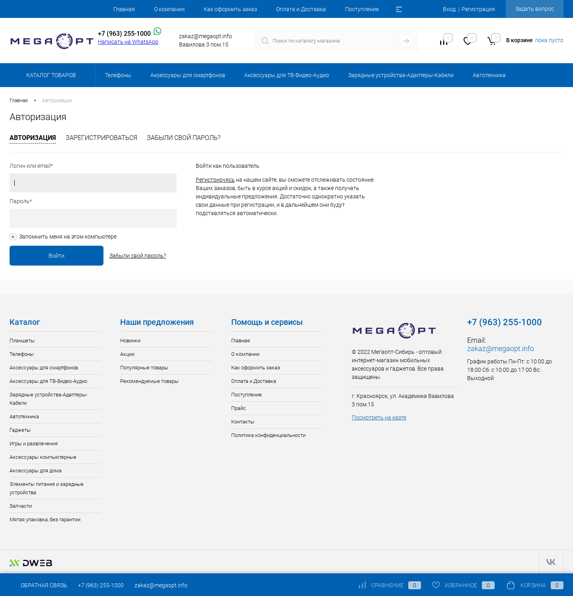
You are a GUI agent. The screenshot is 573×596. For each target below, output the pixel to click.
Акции (127, 354)
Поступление (362, 9)
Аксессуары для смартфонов (44, 368)
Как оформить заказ (230, 9)
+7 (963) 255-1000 (101, 585)
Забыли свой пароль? (183, 138)
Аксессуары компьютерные (43, 457)
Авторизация (33, 138)
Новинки (130, 341)
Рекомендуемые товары (149, 381)
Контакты (242, 422)
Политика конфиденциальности (268, 435)
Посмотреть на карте (379, 417)
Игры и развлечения (34, 444)
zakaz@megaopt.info (500, 348)
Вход (449, 9)
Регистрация (478, 9)
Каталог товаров (50, 75)
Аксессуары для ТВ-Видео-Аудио (48, 381)
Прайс (238, 408)
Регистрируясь (215, 180)
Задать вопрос (534, 9)
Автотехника (24, 416)
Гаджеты (20, 430)
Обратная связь (38, 585)
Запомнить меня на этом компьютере (68, 236)
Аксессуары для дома (36, 471)
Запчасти (21, 506)
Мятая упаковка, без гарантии (45, 519)
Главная (124, 9)
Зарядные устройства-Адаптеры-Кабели (49, 399)
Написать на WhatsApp (128, 42)
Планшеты (22, 341)
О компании (169, 9)
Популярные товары (144, 368)
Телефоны (22, 354)
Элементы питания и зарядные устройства (47, 488)
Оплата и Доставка (301, 9)
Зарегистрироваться (101, 138)
